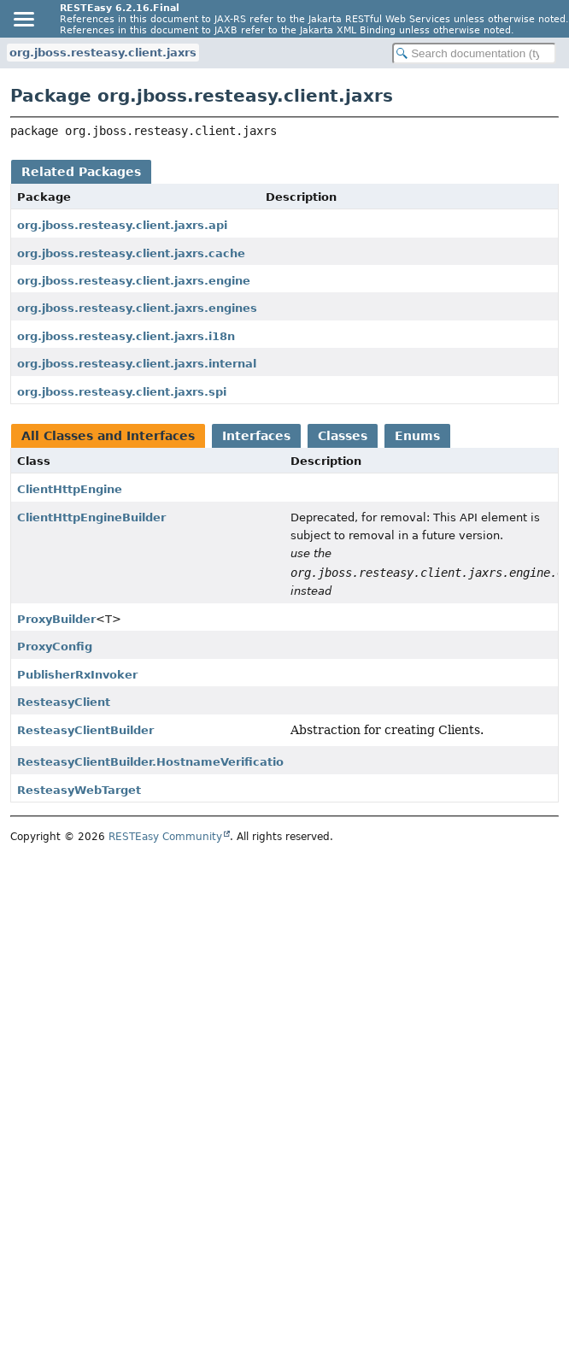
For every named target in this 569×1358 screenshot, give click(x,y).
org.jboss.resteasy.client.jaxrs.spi (121, 391)
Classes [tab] (342, 436)
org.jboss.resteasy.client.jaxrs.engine (133, 280)
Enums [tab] (417, 436)
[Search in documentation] (474, 53)
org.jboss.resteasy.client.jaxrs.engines (137, 308)
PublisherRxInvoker (77, 674)
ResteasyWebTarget (79, 790)
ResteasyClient (63, 702)
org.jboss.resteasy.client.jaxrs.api (122, 225)
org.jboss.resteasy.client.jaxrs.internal (136, 363)
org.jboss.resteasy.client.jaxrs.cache (131, 253)
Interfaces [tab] (256, 436)
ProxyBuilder (56, 619)
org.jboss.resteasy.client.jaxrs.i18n (126, 336)
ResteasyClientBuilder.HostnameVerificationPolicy (172, 761)
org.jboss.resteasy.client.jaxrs (103, 52)
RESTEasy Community (165, 837)
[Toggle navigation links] (23, 19)
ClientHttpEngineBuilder (91, 517)
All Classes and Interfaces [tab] (108, 436)
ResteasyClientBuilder (85, 730)
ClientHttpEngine (69, 489)
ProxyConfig (54, 646)
